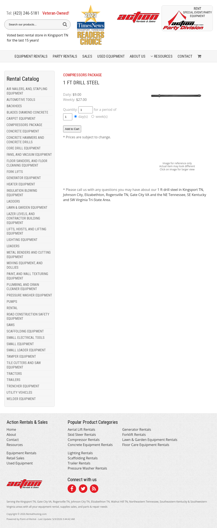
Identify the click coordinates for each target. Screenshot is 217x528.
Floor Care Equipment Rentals (145, 444)
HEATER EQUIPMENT (21, 184)
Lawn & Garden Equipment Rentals (149, 439)
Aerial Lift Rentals (81, 429)
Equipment (31, 56)
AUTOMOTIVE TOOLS (21, 100)
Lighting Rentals (80, 453)
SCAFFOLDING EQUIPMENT (25, 331)
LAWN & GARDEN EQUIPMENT (27, 208)
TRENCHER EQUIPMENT (23, 386)
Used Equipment (20, 463)
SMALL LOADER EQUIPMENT (26, 350)
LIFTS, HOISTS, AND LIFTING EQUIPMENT (26, 231)
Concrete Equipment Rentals (90, 444)
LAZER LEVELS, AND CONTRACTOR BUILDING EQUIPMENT (23, 218)
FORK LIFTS (15, 172)
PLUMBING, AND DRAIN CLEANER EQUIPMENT (23, 287)
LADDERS (13, 201)
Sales (87, 56)
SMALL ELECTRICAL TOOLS (26, 338)
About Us (137, 56)
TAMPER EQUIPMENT (21, 356)
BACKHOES (14, 106)
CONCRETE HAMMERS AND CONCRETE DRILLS (25, 140)
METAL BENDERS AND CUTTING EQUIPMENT (29, 254)
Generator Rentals (136, 429)
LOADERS (13, 246)
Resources (161, 56)
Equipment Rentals (21, 453)
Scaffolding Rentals (82, 458)
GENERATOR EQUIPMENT (24, 178)
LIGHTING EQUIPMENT (22, 240)
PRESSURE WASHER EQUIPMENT (29, 295)
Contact (185, 56)
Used (111, 56)
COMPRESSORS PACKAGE (24, 125)
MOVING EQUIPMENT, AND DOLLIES (25, 265)
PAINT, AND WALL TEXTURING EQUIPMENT (27, 276)
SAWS (11, 325)
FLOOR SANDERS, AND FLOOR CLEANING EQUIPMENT (27, 163)
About (11, 434)
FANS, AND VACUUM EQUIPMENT (29, 155)
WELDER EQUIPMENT (21, 399)
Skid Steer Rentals (82, 434)
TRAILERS (13, 380)
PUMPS (12, 302)
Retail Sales (15, 458)
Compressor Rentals (83, 439)
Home (11, 429)
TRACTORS (14, 374)
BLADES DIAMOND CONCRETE (27, 112)
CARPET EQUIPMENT (21, 119)
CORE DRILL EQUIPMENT (24, 148)
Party (65, 56)
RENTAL (12, 308)
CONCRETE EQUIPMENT (23, 131)
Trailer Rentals (79, 463)
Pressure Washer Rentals (87, 468)
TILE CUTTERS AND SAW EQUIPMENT (24, 365)
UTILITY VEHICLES (19, 392)
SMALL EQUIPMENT (20, 344)
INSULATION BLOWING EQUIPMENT (22, 193)
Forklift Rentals (134, 434)
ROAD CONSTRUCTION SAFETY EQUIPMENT (28, 316)
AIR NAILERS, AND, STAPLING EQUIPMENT (27, 91)
